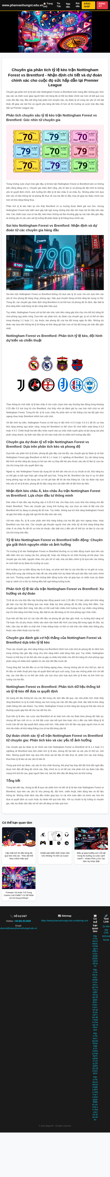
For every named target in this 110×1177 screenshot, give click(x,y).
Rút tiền (78, 5)
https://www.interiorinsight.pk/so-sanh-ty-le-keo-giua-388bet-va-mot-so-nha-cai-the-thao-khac (95, 1098)
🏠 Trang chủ (48, 5)
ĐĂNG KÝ (102, 5)
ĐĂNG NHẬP (87, 5)
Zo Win (106, 926)
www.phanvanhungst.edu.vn (22, 5)
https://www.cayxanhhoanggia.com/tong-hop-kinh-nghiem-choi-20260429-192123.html (95, 1053)
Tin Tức (59, 5)
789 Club (106, 931)
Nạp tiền (68, 5)
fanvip (106, 940)
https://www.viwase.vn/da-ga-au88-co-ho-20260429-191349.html (95, 951)
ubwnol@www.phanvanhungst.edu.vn (18, 928)
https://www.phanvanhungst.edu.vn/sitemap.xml (64, 920)
